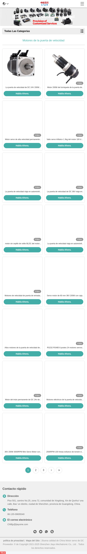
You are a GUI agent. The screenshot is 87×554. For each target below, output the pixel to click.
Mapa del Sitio (33, 540)
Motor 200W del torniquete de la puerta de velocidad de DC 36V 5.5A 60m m (64, 87)
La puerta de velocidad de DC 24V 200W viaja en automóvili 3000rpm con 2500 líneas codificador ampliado (22, 87)
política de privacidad (13, 540)
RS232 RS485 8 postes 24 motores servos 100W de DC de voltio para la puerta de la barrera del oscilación (64, 348)
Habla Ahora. (22, 93)
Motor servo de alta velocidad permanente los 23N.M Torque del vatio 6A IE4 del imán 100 (22, 139)
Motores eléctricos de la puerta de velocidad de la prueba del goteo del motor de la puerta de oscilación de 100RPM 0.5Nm (64, 400)
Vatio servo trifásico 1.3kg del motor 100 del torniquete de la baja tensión (65, 139)
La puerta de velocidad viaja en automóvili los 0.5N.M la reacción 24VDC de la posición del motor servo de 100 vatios (64, 244)
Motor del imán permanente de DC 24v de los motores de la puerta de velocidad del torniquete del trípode (22, 400)
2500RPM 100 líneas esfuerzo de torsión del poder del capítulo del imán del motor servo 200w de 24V (64, 452)
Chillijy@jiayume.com (17, 524)
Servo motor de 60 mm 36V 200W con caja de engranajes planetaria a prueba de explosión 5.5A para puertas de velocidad (64, 296)
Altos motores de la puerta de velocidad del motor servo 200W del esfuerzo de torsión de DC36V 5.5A (22, 348)
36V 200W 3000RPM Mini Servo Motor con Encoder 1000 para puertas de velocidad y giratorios (22, 452)
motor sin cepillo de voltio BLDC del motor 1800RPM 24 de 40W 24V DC (22, 244)
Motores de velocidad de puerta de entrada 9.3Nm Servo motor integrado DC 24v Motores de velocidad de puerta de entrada (22, 296)
